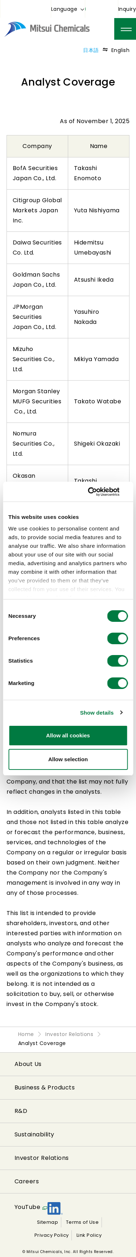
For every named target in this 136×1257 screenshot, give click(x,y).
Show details (97, 713)
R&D (21, 1111)
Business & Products (45, 1087)
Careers (27, 1181)
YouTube (27, 1207)
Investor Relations (42, 1158)
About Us (28, 1064)
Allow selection (68, 759)
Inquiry (127, 9)
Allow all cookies (68, 735)
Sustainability (34, 1134)
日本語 (91, 50)
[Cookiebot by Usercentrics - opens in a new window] (97, 492)
